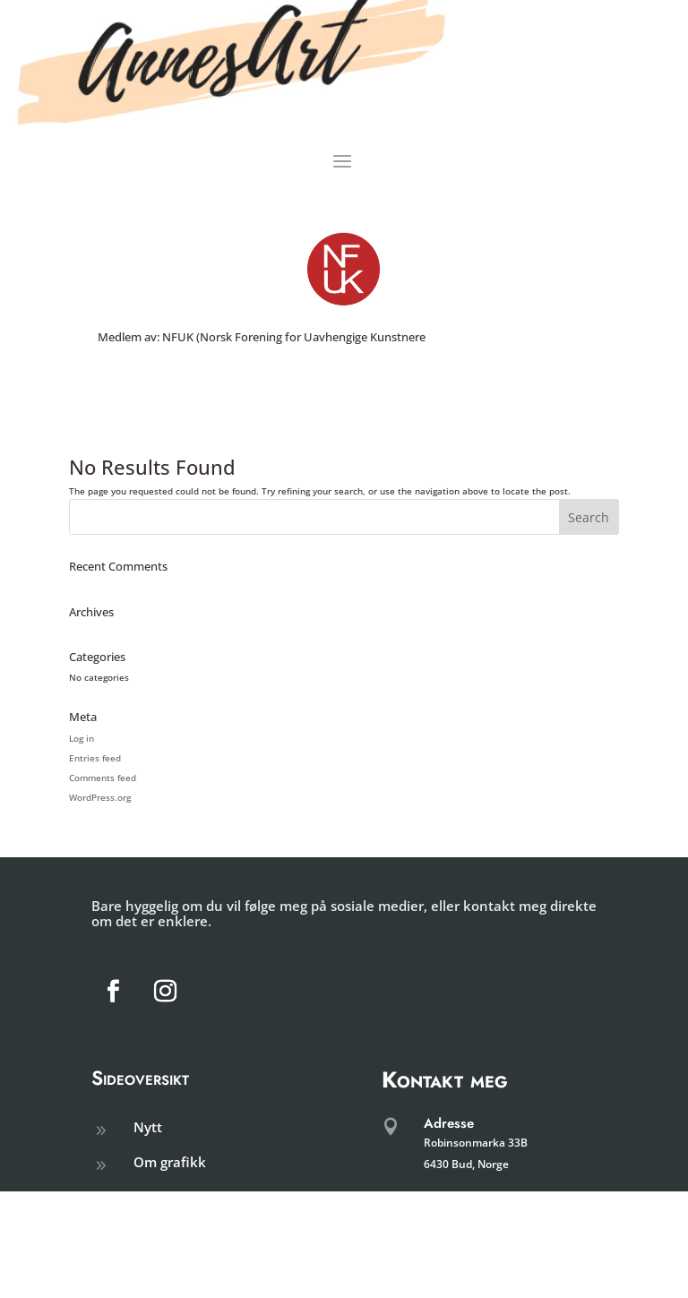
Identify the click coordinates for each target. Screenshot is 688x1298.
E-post (442, 1249)
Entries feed (95, 758)
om (143, 1197)
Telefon (446, 1200)
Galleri (154, 1232)
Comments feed (102, 777)
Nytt (147, 1127)
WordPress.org (100, 797)
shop (149, 1265)
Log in (81, 738)
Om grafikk (169, 1162)
